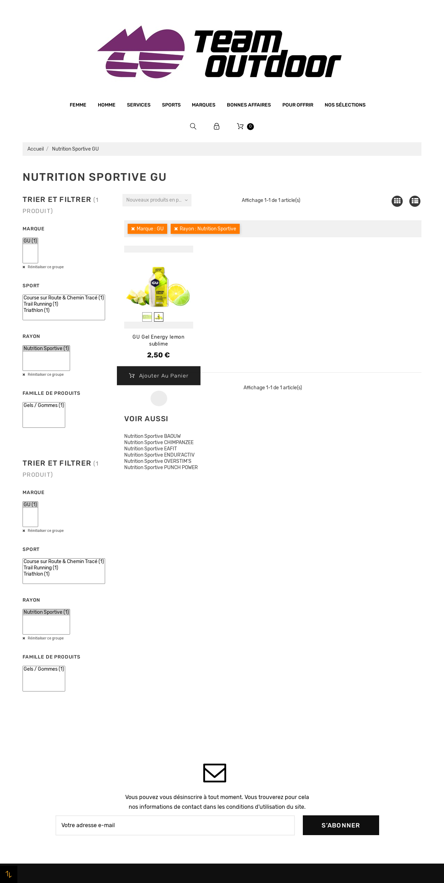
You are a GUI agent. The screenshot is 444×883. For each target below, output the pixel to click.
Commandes (342, 705)
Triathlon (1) (64, 310)
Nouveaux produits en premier (158, 200)
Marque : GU (150, 229)
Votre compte (355, 672)
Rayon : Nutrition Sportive (208, 229)
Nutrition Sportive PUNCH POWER (161, 467)
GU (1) (30, 241)
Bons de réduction (349, 744)
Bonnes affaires (249, 105)
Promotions (239, 702)
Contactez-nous (144, 784)
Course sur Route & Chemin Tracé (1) (64, 298)
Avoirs (335, 718)
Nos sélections (345, 105)
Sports (171, 105)
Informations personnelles (359, 692)
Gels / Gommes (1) (44, 405)
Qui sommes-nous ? (148, 705)
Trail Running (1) (64, 304)
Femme (78, 105)
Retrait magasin (143, 770)
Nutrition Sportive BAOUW (152, 436)
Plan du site (138, 796)
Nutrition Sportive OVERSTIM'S (157, 461)
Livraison (135, 757)
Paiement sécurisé (146, 744)
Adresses (338, 731)
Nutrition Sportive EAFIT (150, 449)
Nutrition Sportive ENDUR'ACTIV (159, 455)
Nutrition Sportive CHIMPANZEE (159, 442)
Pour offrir (297, 105)
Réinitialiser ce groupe (45, 267)
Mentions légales (144, 718)
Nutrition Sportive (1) (46, 349)
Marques (203, 105)
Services (139, 105)
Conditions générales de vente (161, 731)
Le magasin (138, 691)
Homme (107, 105)
